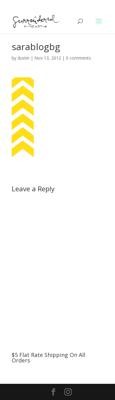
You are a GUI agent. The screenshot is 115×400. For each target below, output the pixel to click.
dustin (23, 58)
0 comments (78, 58)
